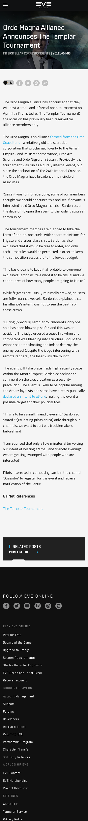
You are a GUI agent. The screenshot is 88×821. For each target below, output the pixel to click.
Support (8, 704)
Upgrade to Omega (16, 650)
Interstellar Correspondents (26, 53)
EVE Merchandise (15, 780)
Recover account (15, 680)
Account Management (18, 696)
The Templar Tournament (23, 508)
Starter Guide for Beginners (22, 665)
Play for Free (12, 634)
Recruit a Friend (14, 726)
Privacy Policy (13, 819)
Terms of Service (15, 811)
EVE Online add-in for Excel (22, 673)
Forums (8, 711)
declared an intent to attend (24, 396)
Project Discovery (15, 788)
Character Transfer (16, 749)
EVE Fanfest (11, 773)
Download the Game (17, 642)
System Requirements (19, 657)
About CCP (10, 804)
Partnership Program (18, 742)
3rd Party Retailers (16, 757)
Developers (11, 719)
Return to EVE (13, 734)
